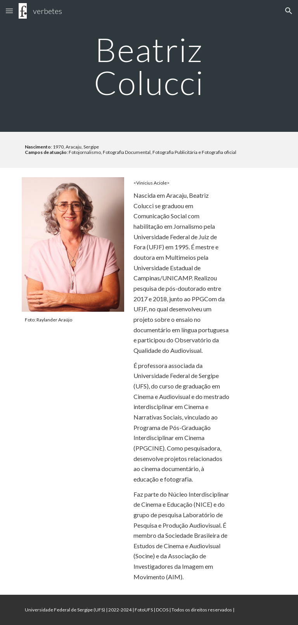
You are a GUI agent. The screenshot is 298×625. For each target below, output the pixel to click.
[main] (148, 66)
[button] (9, 10)
